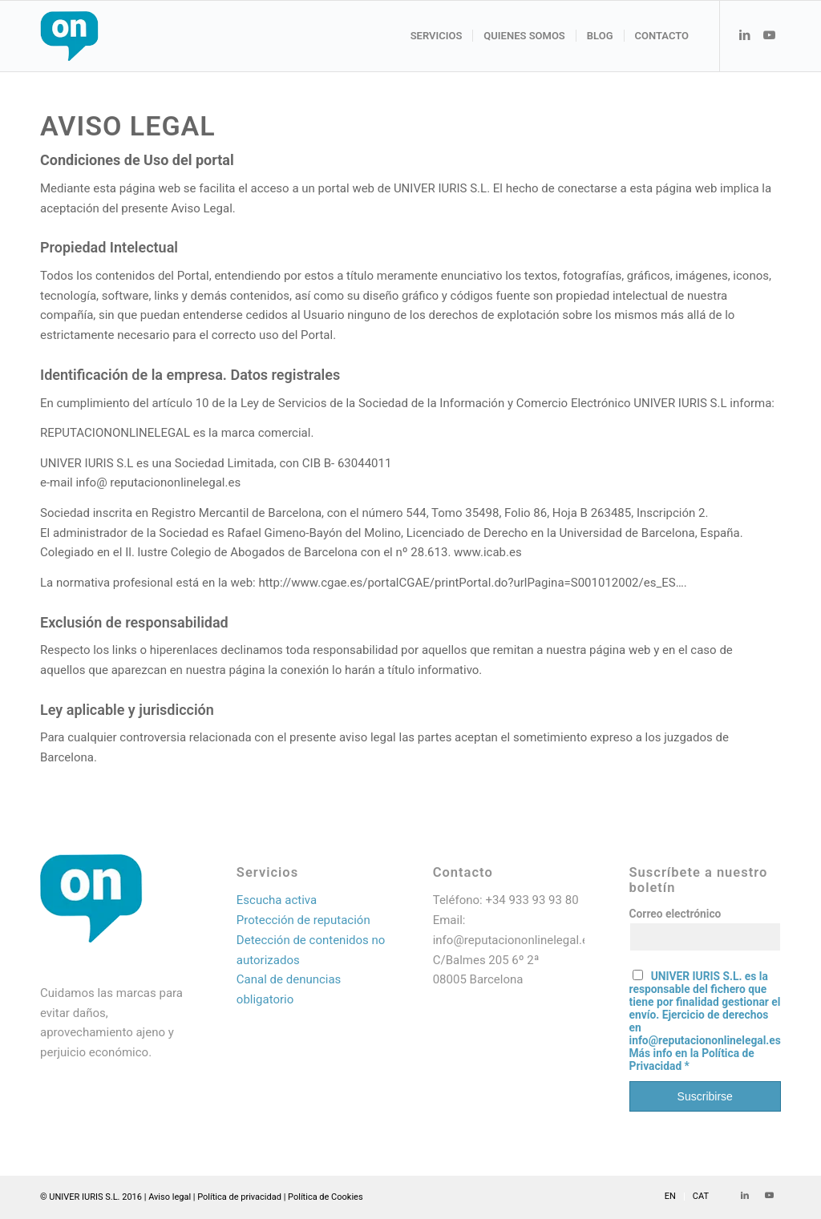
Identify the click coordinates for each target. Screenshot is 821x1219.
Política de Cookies (325, 1197)
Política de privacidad (239, 1197)
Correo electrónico (675, 913)
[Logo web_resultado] (117, 36)
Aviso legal (169, 1197)
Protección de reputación (303, 920)
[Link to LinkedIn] (745, 35)
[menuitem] (436, 36)
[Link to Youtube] (769, 35)
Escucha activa (277, 900)
